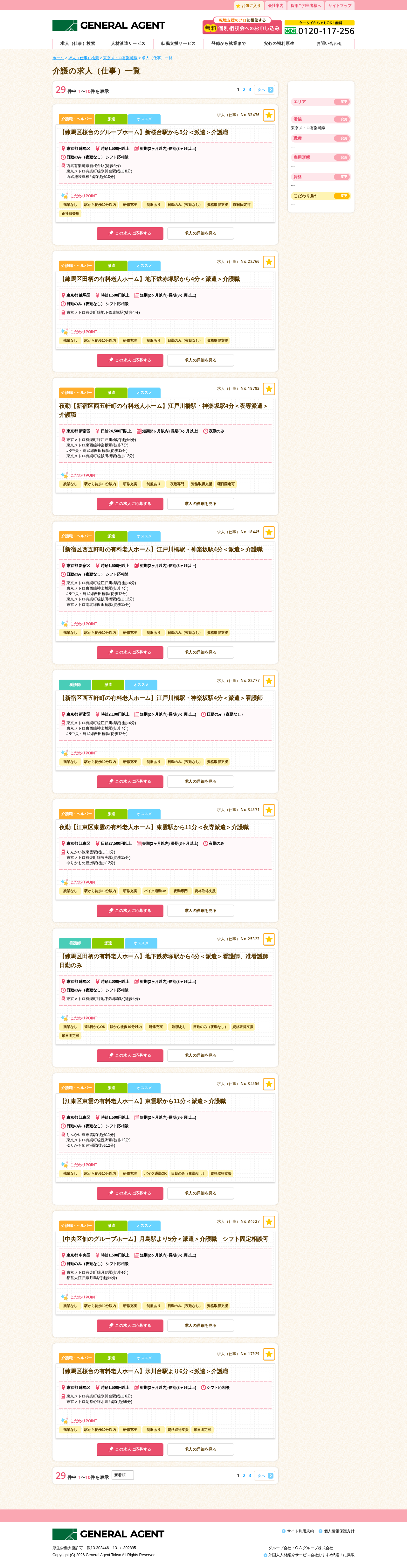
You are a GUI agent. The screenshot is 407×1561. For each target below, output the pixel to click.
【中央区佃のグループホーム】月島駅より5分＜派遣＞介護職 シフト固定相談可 (163, 1239)
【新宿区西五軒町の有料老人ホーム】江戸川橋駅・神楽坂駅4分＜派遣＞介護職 (161, 549)
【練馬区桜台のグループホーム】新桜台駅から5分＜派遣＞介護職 (143, 132)
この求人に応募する (133, 233)
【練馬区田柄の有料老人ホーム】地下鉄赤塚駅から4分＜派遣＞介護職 (149, 279)
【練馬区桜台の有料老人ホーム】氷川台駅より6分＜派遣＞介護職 (143, 1371)
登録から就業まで (228, 43)
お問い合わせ (329, 43)
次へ (261, 89)
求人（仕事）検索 (77, 43)
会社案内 (275, 6)
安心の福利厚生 (279, 43)
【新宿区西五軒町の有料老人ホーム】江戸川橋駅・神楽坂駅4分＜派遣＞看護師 (161, 698)
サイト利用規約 (300, 1531)
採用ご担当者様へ (306, 6)
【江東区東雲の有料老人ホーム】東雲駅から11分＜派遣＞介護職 (142, 1101)
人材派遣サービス (128, 43)
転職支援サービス (178, 43)
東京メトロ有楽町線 (120, 58)
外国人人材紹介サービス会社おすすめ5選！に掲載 (309, 1551)
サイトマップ (339, 6)
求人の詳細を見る (201, 233)
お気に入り (251, 6)
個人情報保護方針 (339, 1531)
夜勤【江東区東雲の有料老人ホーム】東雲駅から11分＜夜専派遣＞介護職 (154, 827)
